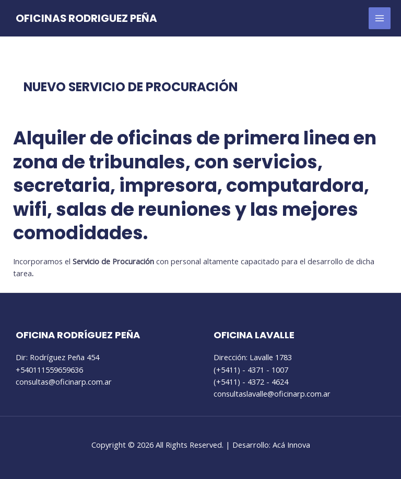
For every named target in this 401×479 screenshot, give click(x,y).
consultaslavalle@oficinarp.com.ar (272, 393)
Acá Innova (291, 444)
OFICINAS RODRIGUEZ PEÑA (86, 18)
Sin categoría (51, 105)
